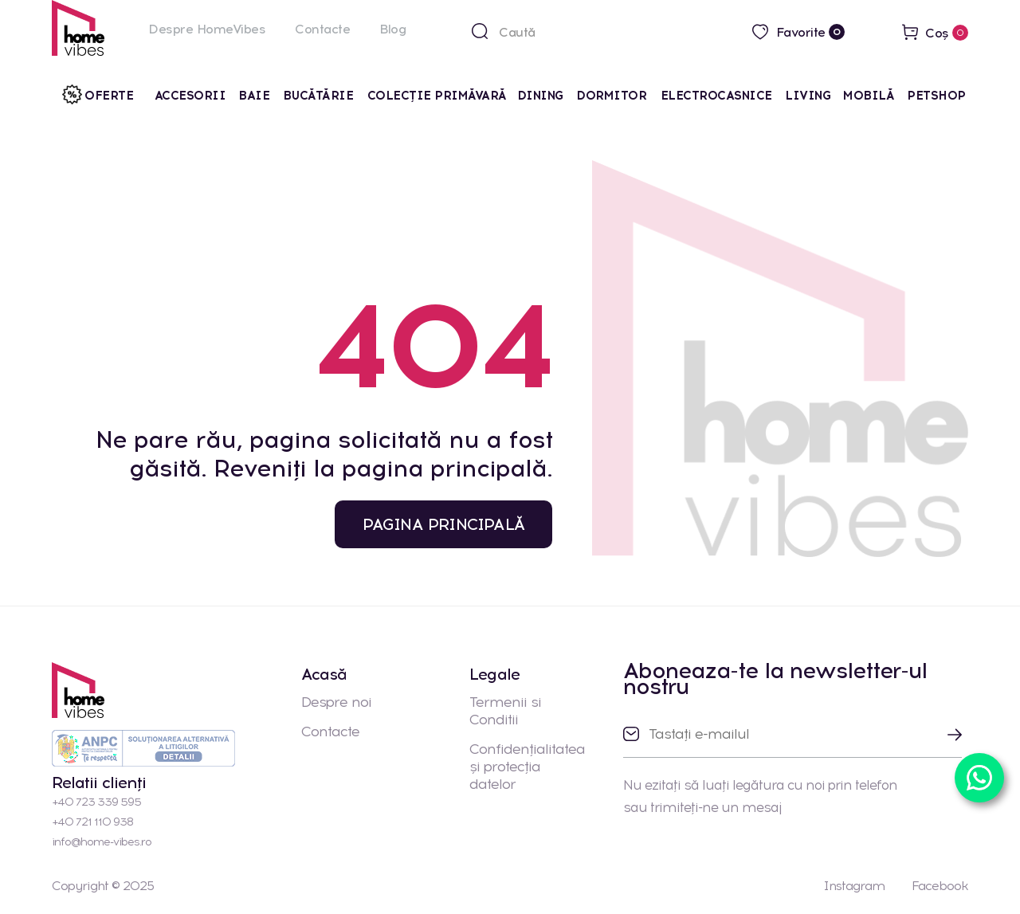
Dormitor (613, 95)
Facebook (940, 885)
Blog (392, 29)
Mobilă (868, 95)
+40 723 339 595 (96, 802)
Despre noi (336, 702)
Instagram (854, 885)
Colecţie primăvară (437, 95)
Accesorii (190, 95)
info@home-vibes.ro (101, 842)
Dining (540, 95)
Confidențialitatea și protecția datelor (527, 766)
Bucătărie (320, 95)
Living (807, 95)
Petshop (936, 95)
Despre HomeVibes (206, 29)
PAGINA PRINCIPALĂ (443, 524)
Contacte (322, 29)
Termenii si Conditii (505, 710)
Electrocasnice (716, 95)
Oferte (108, 95)
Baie (253, 95)
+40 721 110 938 (92, 822)
